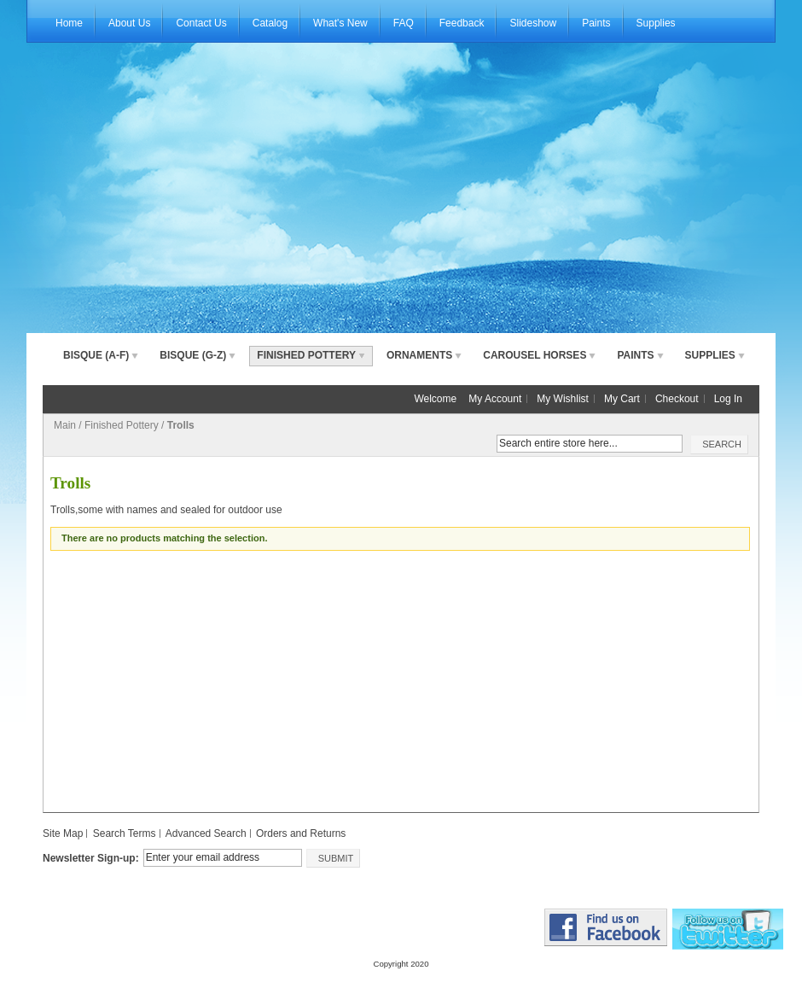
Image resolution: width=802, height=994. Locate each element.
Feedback (462, 23)
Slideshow (532, 23)
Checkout (677, 399)
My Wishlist (563, 399)
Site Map (63, 833)
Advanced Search (206, 833)
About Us (129, 23)
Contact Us (201, 23)
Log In (728, 399)
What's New (340, 23)
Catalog (270, 23)
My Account (494, 399)
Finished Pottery (121, 425)
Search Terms (124, 833)
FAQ (403, 23)
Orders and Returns (301, 833)
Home (69, 23)
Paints (596, 23)
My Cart (622, 399)
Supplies (656, 23)
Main (65, 425)
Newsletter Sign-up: (91, 858)
